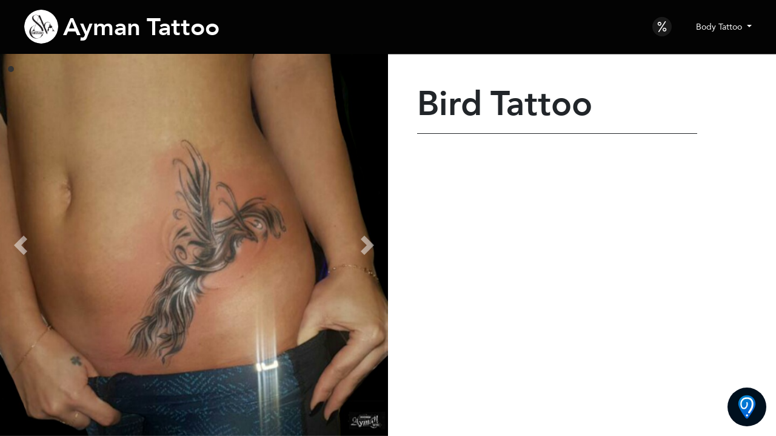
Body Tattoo (720, 27)
